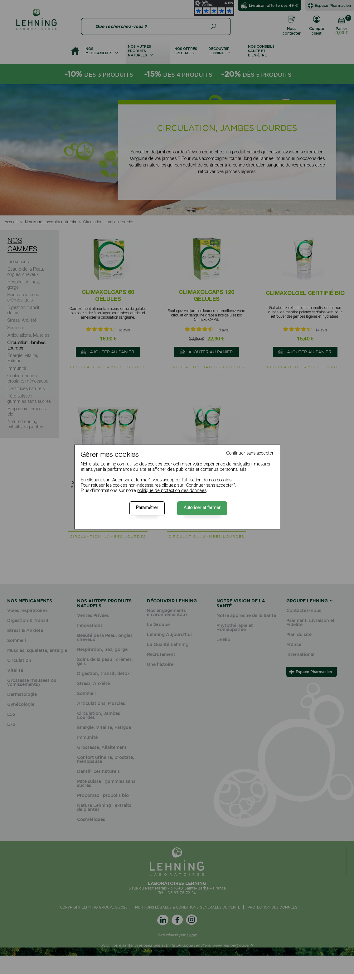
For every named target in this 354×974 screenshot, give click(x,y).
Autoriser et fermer (202, 508)
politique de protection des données (171, 491)
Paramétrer (147, 508)
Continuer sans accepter (250, 453)
